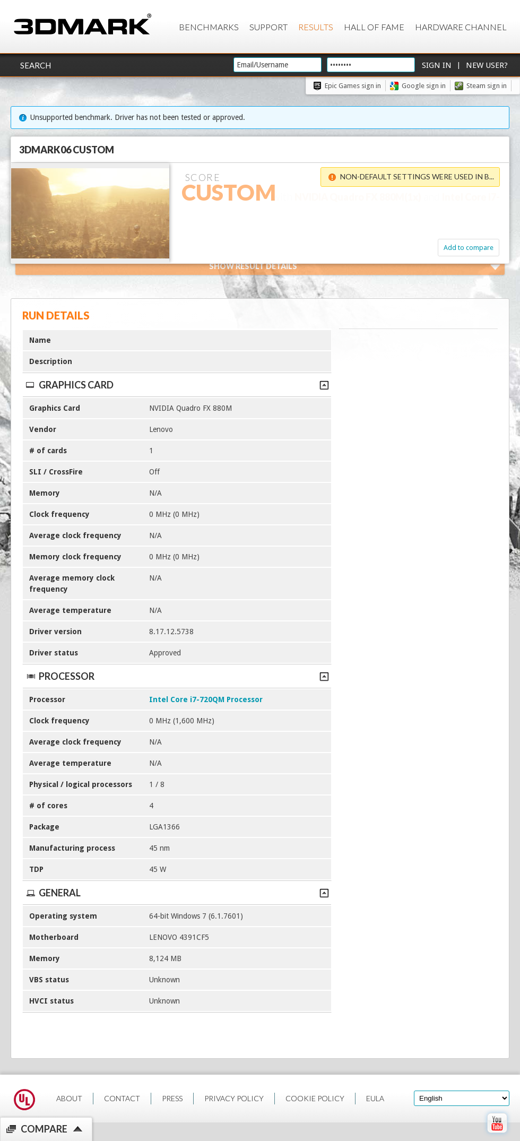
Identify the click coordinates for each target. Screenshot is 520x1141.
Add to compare (468, 248)
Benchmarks (209, 27)
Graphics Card (177, 385)
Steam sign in (486, 86)
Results (315, 27)
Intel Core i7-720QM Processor (206, 699)
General (177, 892)
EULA (375, 1098)
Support (268, 27)
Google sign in (424, 86)
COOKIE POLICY (314, 1098)
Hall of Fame (374, 27)
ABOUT (69, 1098)
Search (35, 65)
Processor (177, 676)
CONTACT (122, 1098)
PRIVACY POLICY (234, 1098)
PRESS (172, 1098)
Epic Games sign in (353, 86)
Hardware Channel (461, 27)
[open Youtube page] (497, 1135)
